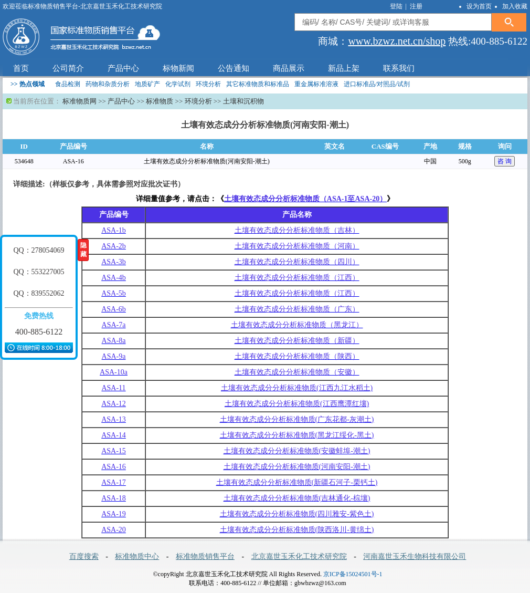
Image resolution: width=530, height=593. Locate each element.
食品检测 (67, 84)
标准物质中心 (137, 556)
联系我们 (399, 68)
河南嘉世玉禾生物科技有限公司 (414, 556)
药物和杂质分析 (108, 84)
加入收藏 (514, 6)
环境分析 (208, 84)
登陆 (397, 6)
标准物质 (159, 101)
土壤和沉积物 (243, 101)
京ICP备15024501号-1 (353, 574)
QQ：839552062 (38, 293)
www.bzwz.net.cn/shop (397, 41)
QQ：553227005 (38, 272)
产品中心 (123, 68)
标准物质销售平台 (205, 556)
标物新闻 (178, 68)
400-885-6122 (39, 331)
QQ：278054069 (38, 250)
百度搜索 (84, 556)
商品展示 (288, 68)
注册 (416, 6)
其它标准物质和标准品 (257, 84)
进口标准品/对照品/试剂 (377, 84)
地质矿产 (147, 84)
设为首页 (479, 6)
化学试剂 (177, 84)
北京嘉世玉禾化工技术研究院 (299, 556)
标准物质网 (79, 101)
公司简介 (68, 68)
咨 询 (504, 161)
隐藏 (83, 250)
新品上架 (343, 68)
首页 (21, 68)
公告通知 (233, 68)
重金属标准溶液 (316, 84)
